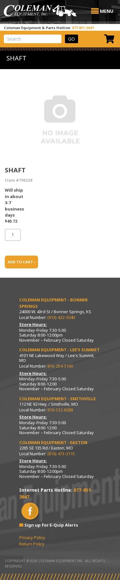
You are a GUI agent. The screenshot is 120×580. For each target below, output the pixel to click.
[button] (106, 11)
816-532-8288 (60, 410)
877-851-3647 (83, 27)
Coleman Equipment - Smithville (57, 398)
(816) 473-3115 (61, 454)
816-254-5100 (60, 366)
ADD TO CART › (21, 261)
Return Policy (31, 544)
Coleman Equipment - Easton (53, 442)
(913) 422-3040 (61, 317)
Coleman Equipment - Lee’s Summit (59, 350)
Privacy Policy (32, 537)
